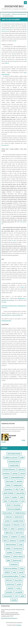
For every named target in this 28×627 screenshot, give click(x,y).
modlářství (14, 536)
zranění (22, 536)
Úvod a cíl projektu (6, 14)
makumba (10, 588)
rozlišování (8, 517)
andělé (22, 457)
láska (5, 501)
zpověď (21, 572)
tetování (22, 473)
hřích (5, 540)
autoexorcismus (18, 548)
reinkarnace (21, 469)
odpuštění (19, 481)
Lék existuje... (17, 505)
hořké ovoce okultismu (10, 568)
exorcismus (6, 473)
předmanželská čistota (17, 477)
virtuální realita (14, 465)
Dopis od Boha (20, 493)
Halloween (17, 525)
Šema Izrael (19, 532)
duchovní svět (17, 560)
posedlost (9, 552)
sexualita (14, 600)
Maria (5, 529)
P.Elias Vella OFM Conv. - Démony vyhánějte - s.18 (12, 315)
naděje (22, 497)
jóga (22, 489)
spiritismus (21, 529)
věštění (12, 529)
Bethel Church (19, 517)
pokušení (7, 556)
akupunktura (8, 489)
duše (22, 501)
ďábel (8, 560)
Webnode (18, 625)
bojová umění (10, 481)
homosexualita (8, 596)
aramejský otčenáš (18, 521)
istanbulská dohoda (14, 461)
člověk (9, 505)
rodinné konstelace (10, 544)
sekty (14, 572)
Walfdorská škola (20, 513)
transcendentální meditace (10, 576)
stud (16, 596)
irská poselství (14, 501)
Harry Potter (18, 580)
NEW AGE (9, 580)
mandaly (14, 497)
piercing (15, 473)
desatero (5, 536)
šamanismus (14, 564)
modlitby (8, 548)
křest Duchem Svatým (14, 453)
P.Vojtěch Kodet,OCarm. (6, 320)
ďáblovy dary (9, 532)
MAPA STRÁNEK (8, 493)
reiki (16, 489)
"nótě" (22, 287)
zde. (5, 302)
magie (21, 544)
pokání (6, 477)
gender (22, 596)
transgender (7, 525)
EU (23, 525)
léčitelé (8, 485)
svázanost (18, 552)
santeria (19, 584)
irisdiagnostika (17, 485)
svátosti (6, 497)
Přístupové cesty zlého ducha (19, 14)
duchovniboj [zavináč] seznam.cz (9, 618)
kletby (22, 568)
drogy (23, 576)
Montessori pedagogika (14, 509)
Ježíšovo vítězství (18, 556)
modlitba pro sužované (10, 457)
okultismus (13, 540)
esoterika (21, 540)
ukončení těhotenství (9, 469)
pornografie (19, 592)
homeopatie (9, 592)
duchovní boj (10, 584)
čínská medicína (7, 513)
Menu (25, 2)
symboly (7, 521)
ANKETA (7, 572)
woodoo (18, 588)
